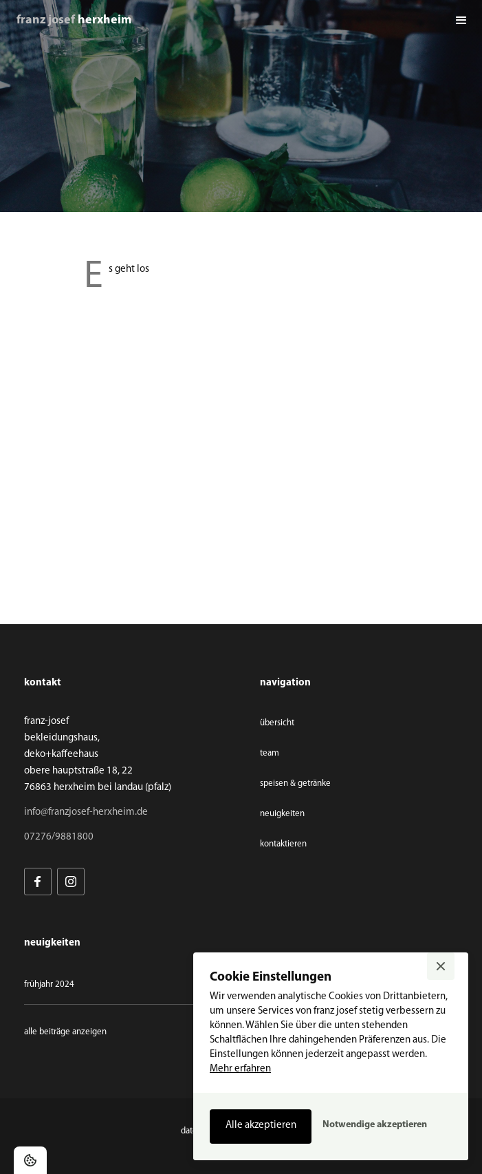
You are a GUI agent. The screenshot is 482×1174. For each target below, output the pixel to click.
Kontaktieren (283, 844)
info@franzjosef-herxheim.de (86, 812)
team (269, 753)
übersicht (277, 722)
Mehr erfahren (240, 1069)
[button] (461, 20)
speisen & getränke (295, 783)
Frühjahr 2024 (49, 984)
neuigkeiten (282, 813)
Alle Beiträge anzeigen (65, 1031)
